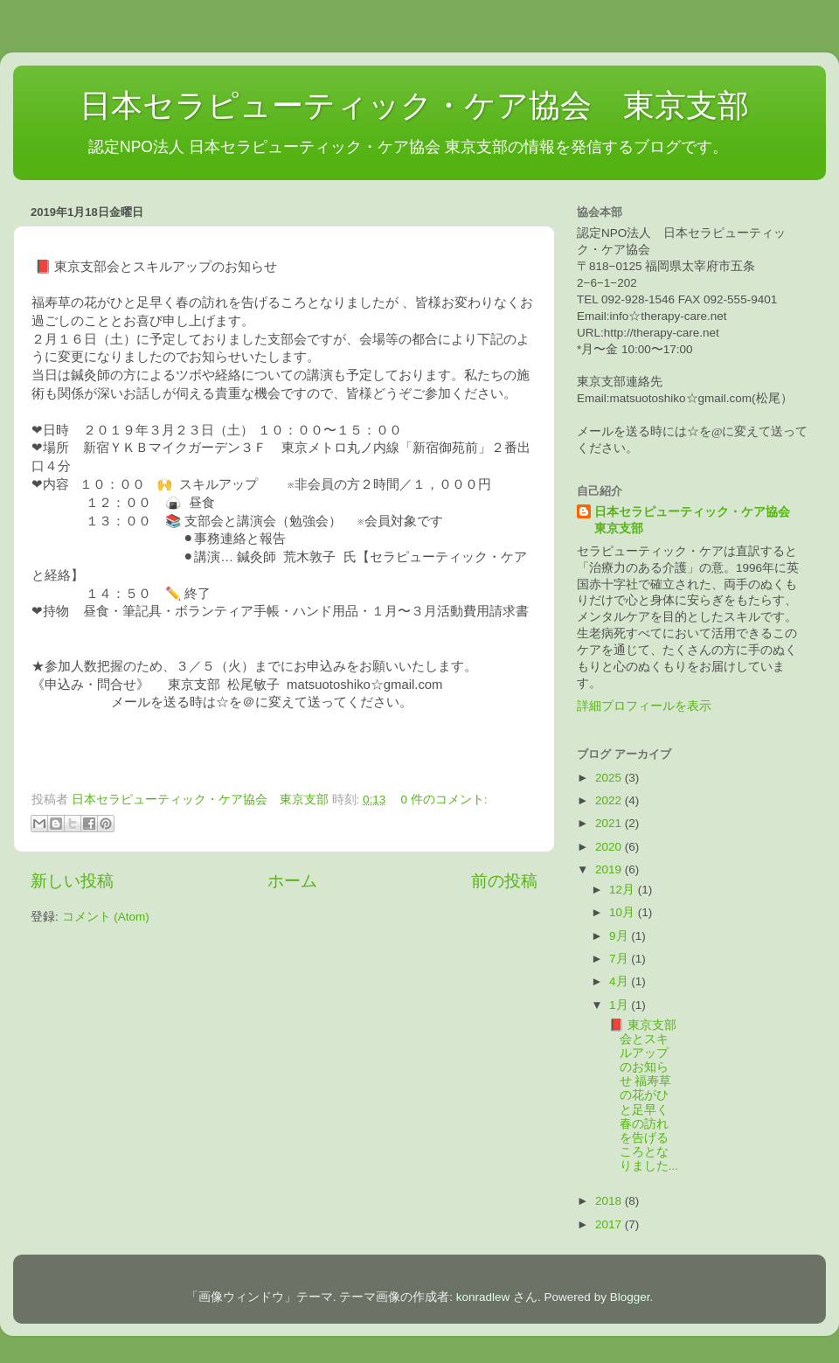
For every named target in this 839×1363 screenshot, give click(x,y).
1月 (620, 1005)
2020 (610, 846)
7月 (620, 958)
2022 (610, 800)
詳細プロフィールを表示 (644, 706)
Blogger (630, 1297)
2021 (610, 823)
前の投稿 (504, 881)
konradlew (483, 1297)
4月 (620, 981)
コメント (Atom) (105, 916)
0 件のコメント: (444, 799)
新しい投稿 (72, 881)
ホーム (292, 881)
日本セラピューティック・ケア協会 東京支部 (394, 105)
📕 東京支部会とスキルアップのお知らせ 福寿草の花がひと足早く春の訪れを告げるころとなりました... (642, 1096)
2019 (610, 869)
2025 (610, 777)
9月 (620, 935)
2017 (610, 1224)
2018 (610, 1200)
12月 (623, 889)
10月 (623, 912)
